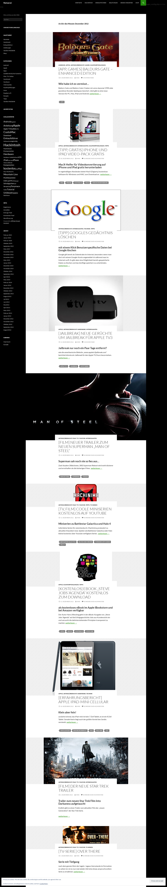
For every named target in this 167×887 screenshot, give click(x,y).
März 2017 (6, 249)
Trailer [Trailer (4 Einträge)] (5, 189)
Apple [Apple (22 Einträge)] (16, 125)
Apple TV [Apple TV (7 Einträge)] (6, 129)
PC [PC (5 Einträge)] (13, 181)
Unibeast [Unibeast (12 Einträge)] (7, 192)
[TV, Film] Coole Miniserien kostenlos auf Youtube (85, 511)
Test (107, 730)
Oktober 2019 (7, 243)
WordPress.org (8, 218)
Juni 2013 (6, 302)
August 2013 (7, 296)
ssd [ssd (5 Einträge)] (15, 183)
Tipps (107, 146)
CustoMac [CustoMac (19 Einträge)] (9, 132)
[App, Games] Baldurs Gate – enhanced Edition (85, 71)
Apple (68, 65)
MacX (87, 182)
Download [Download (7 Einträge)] (7, 135)
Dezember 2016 (8, 252)
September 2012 (8, 327)
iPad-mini (99, 730)
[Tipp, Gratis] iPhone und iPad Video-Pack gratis (82, 151)
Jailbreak (74, 366)
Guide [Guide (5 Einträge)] (10, 141)
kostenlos (78, 182)
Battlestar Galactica (68, 542)
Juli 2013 (6, 299)
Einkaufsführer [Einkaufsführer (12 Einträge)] (10, 138)
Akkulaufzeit (65, 730)
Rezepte (5, 96)
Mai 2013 (6, 305)
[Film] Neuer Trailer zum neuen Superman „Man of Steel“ (84, 446)
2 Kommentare (88, 78)
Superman (75, 476)
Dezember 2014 (8, 266)
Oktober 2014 (7, 271)
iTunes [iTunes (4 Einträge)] (5, 162)
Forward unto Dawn (102, 542)
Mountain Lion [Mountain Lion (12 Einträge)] (10, 174)
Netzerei (7, 3)
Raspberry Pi (7, 93)
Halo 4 (62, 544)
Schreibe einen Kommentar (94, 158)
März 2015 (6, 260)
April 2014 (6, 277)
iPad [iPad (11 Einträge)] (5, 160)
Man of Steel (64, 476)
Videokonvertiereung (100, 182)
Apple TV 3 (63, 366)
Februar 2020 (7, 240)
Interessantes (82, 146)
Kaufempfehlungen (98, 65)
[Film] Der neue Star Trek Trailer (83, 788)
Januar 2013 (7, 316)
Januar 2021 (7, 238)
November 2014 (8, 268)
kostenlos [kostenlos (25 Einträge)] (9, 168)
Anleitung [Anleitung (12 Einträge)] (8, 125)
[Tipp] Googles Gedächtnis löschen (85, 234)
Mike (77, 78)
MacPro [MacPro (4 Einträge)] (11, 171)
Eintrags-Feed (7, 213)
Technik (87, 229)
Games (87, 65)
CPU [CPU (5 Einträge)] (17, 129)
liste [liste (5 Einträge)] (17, 169)
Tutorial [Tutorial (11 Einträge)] (10, 189)
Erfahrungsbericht (80, 730)
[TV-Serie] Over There (79, 851)
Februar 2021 (7, 235)
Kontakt (5, 344)
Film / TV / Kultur (78, 438)
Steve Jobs (89, 631)
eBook (70, 631)
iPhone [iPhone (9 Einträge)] (16, 160)
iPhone (69, 182)
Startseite (78, 2)
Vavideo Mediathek (126, 2)
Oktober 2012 (7, 324)
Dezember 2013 (8, 288)
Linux (5, 90)
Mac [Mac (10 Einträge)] (20, 168)
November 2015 (8, 257)
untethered (84, 366)
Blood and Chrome (85, 542)
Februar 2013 (7, 313)
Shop (137, 2)
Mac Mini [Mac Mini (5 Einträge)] (6, 171)
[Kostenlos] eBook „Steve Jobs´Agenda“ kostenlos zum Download (84, 592)
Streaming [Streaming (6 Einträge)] (7, 186)
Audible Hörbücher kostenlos (12, 73)
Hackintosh (89, 2)
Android (61, 65)
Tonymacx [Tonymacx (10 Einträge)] (15, 186)
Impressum (6, 342)
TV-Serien (93, 505)
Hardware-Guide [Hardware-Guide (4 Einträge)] (8, 157)
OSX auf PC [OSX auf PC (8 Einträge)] (8, 181)
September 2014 (8, 274)
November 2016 (8, 254)
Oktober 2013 (7, 291)
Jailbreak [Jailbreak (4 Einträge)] (9, 162)
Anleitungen (113, 2)
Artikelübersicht (77, 65)
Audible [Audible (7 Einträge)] (13, 129)
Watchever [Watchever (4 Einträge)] (6, 195)
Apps (62, 102)
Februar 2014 (7, 282)
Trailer (85, 476)
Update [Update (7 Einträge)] (15, 193)
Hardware (81, 329)
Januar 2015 (7, 263)
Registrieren (7, 207)
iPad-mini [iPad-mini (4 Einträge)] (10, 160)
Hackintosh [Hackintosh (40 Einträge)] (11, 145)
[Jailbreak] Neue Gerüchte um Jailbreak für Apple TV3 (85, 335)
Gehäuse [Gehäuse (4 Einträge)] (5, 141)
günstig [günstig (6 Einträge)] (14, 141)
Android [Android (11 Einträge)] (7, 121)
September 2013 (8, 294)
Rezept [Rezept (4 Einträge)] (16, 181)
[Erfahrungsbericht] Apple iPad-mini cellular (83, 699)
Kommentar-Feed (8, 215)
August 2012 (7, 330)
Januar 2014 (7, 285)
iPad (61, 182)
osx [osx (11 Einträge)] (13, 177)
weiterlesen (95, 93)
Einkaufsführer (100, 2)
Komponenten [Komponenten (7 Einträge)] (8, 165)
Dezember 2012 (8, 319)
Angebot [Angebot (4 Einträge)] (13, 122)
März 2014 (6, 280)
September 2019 (8, 246)
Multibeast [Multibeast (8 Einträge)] (7, 178)
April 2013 (6, 307)
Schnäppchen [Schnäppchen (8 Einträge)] (8, 183)
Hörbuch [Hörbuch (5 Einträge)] (15, 157)
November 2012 (8, 321)
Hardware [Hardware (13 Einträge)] (8, 154)
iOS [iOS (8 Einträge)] (19, 157)
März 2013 (6, 310)
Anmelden (6, 210)
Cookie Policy (44, 884)
